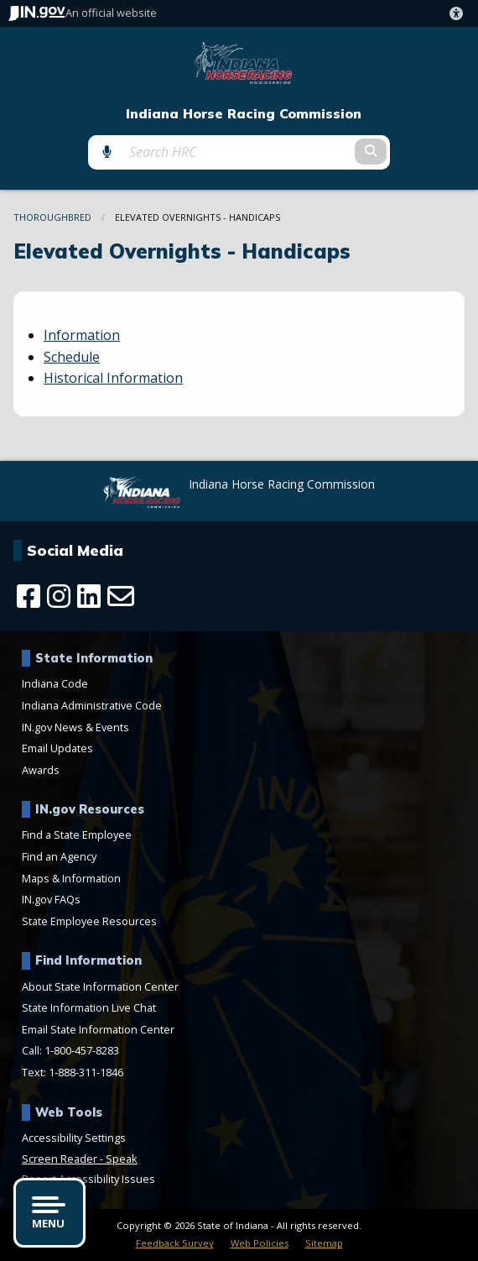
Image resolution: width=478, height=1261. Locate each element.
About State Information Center (100, 986)
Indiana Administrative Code (92, 705)
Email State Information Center (98, 1029)
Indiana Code (55, 683)
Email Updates (57, 748)
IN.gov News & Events (75, 727)
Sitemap (324, 1243)
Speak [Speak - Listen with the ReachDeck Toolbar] (122, 1158)
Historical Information (113, 378)
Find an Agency (59, 856)
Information (82, 335)
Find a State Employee (77, 834)
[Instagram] (58, 596)
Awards (41, 770)
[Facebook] (28, 596)
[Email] (120, 596)
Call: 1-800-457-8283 (70, 1050)
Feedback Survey (175, 1243)
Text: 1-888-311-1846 (72, 1072)
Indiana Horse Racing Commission (243, 114)
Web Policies (259, 1243)
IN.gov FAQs (51, 899)
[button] (459, 13)
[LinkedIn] (89, 596)
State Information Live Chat (89, 1007)
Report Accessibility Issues (88, 1178)
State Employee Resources (89, 921)
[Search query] (238, 152)
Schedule (72, 357)
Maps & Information (71, 878)
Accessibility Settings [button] (74, 1137)
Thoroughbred (52, 217)
